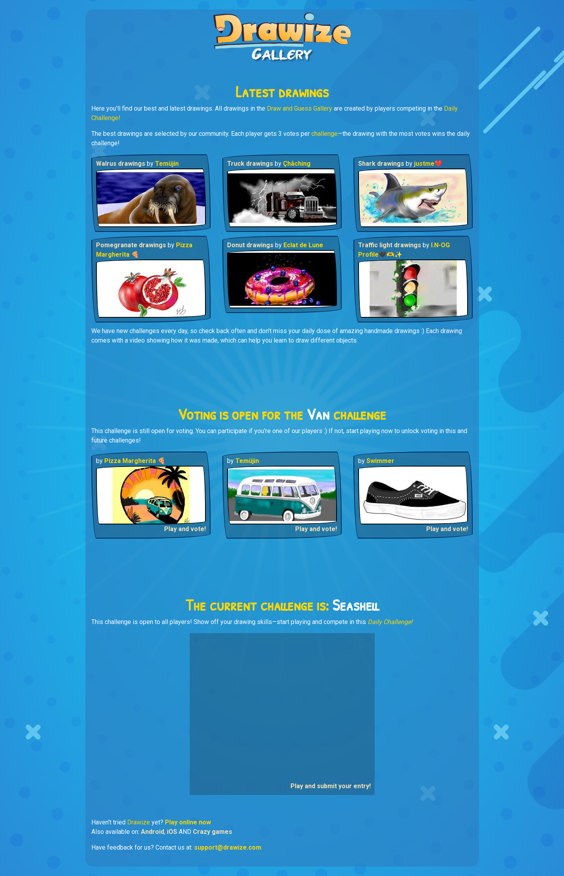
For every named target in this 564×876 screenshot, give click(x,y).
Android (152, 831)
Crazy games (212, 831)
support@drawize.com (227, 847)
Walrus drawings (121, 163)
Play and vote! (185, 529)
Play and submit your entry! (330, 786)
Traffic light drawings (390, 245)
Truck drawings (251, 163)
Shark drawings (382, 163)
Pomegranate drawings (132, 245)
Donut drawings (251, 245)
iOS (172, 831)
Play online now (188, 822)
